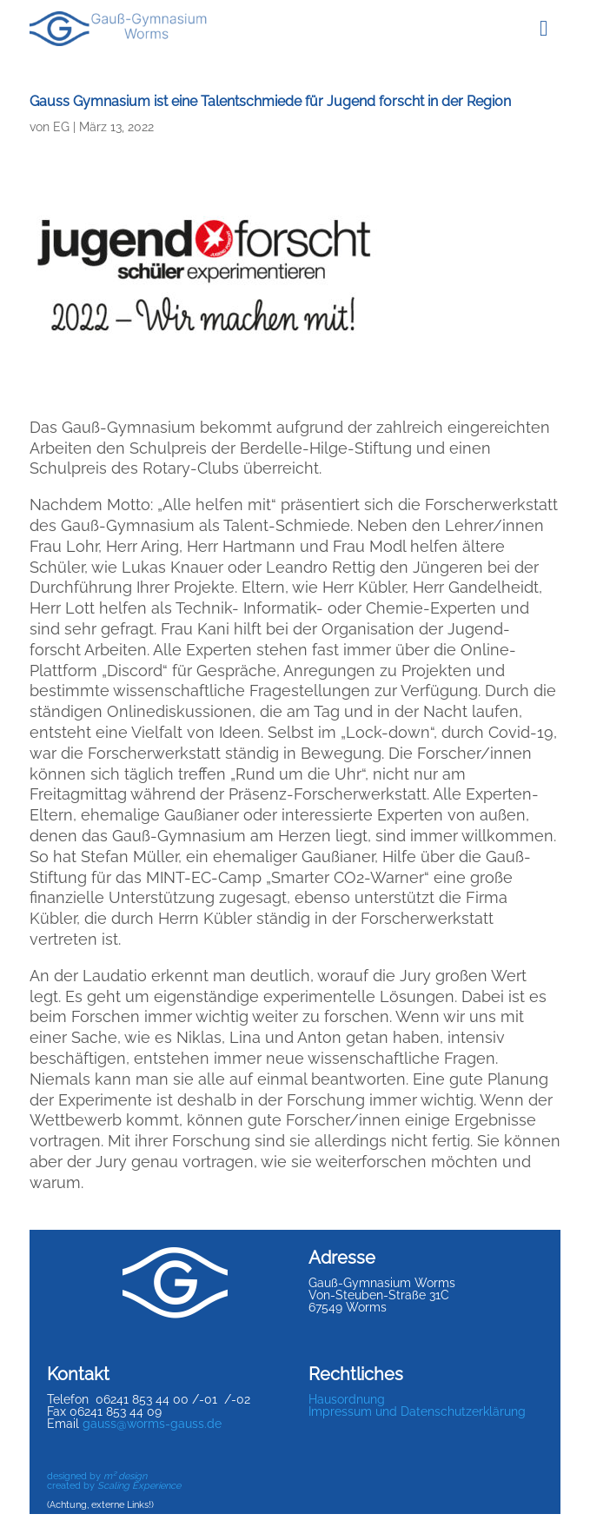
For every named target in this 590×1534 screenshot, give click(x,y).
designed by (97, 1476)
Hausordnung (346, 1399)
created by (114, 1485)
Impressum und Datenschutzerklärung (417, 1411)
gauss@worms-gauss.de (152, 1424)
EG (61, 127)
